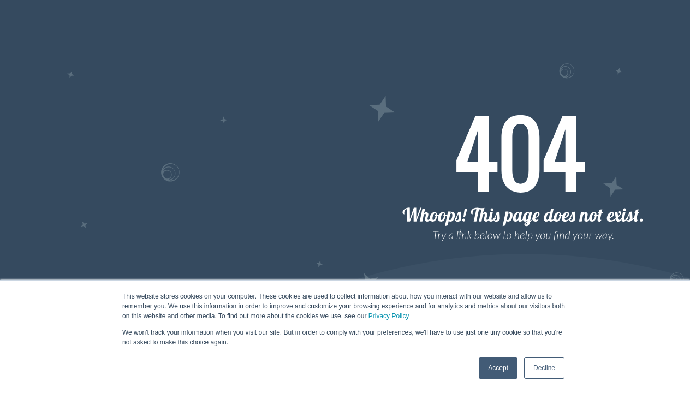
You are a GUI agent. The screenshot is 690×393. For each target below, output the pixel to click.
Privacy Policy (388, 316)
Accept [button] (498, 368)
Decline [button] (544, 368)
